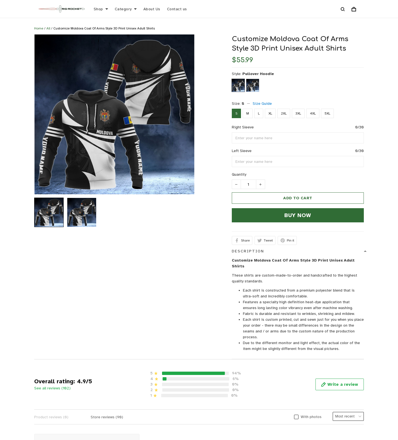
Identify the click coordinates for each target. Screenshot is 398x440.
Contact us (177, 9)
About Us (151, 9)
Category (126, 9)
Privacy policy (281, 391)
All (48, 28)
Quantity (239, 174)
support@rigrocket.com (24, 407)
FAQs (141, 416)
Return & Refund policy (290, 399)
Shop (101, 9)
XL (270, 113)
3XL (298, 113)
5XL (327, 113)
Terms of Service (285, 416)
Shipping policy (283, 408)
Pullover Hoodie (258, 73)
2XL (284, 113)
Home (38, 28)
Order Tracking (150, 425)
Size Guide (262, 103)
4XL (313, 113)
